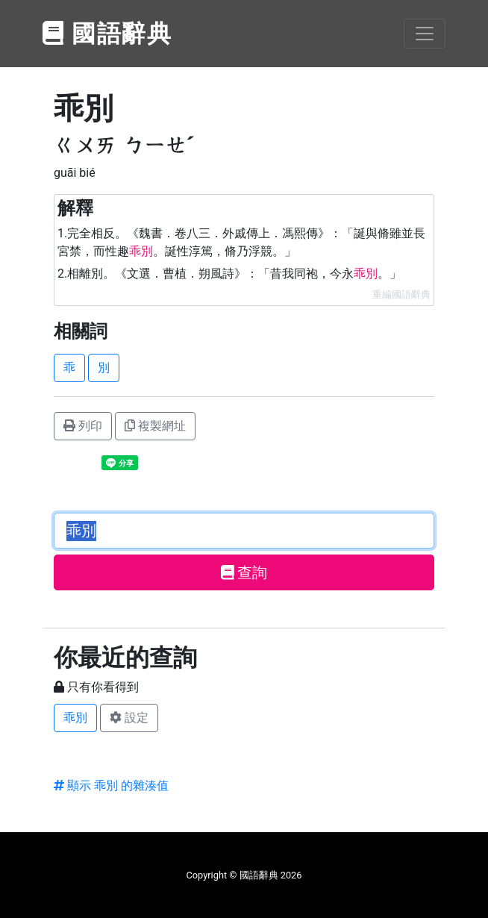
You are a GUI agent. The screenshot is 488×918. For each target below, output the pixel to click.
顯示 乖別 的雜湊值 (111, 785)
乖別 (75, 718)
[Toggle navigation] (424, 34)
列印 (82, 426)
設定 (129, 718)
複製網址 (155, 426)
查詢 (244, 572)
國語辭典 (107, 33)
